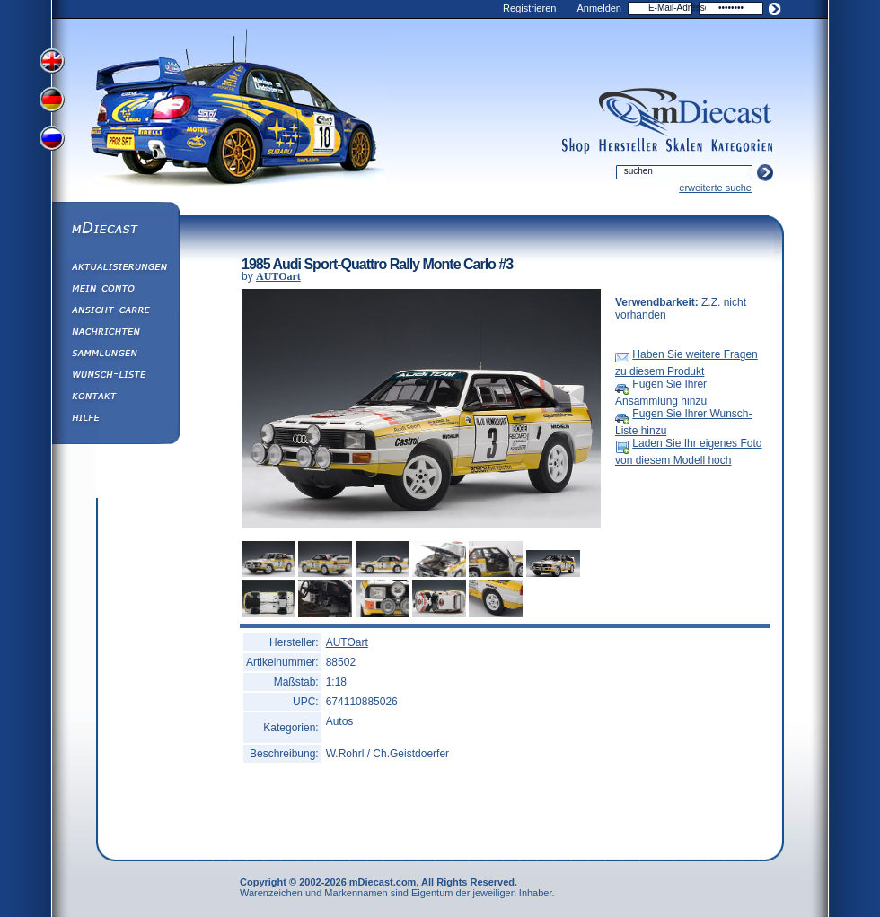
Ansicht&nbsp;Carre (115, 312)
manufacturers (628, 146)
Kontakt (115, 398)
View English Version (53, 61)
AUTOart (278, 276)
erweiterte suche (715, 187)
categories (741, 146)
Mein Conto (115, 290)
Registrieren (529, 8)
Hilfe (115, 419)
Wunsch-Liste (115, 376)
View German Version (53, 101)
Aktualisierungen (115, 269)
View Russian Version (53, 141)
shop (576, 146)
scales (684, 146)
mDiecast (115, 229)
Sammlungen (115, 355)
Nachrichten (115, 333)
